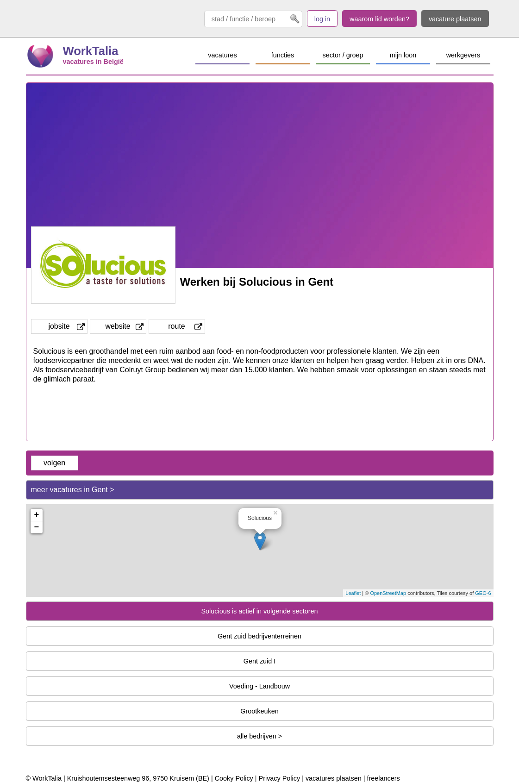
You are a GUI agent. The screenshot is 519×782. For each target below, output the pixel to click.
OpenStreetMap (388, 593)
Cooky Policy (234, 778)
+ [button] (36, 514)
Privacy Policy (279, 778)
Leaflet (353, 593)
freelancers (383, 778)
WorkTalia (91, 50)
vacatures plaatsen (334, 778)
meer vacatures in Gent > (72, 490)
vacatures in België (93, 61)
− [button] (36, 527)
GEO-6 (483, 593)
